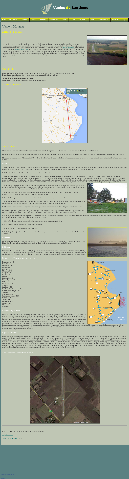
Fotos (64, 20)
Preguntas (82, 20)
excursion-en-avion (4, 471)
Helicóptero (53, 20)
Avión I (24, 20)
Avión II (33, 20)
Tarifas (92, 20)
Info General (13, 20)
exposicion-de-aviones (5, 475)
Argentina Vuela (7, 435)
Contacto (115, 20)
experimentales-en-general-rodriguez (7, 474)
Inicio (4, 20)
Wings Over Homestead (10, 438)
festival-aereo (3, 477)
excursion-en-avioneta (5, 473)
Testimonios (103, 20)
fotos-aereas (3, 478)
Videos (72, 20)
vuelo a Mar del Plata (21, 49)
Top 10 (125, 20)
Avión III (43, 20)
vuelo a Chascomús (68, 48)
